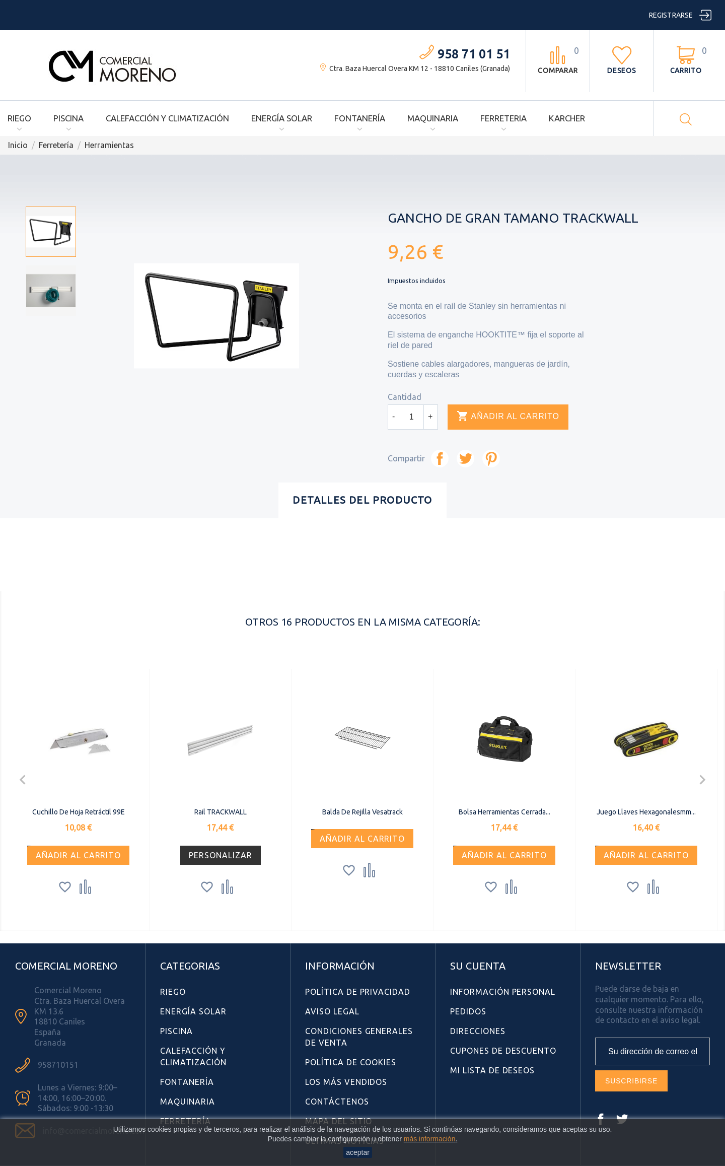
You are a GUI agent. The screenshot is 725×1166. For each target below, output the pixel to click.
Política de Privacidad (357, 991)
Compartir (440, 458)
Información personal (502, 991)
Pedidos (468, 1011)
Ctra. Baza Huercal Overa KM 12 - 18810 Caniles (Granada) (419, 68)
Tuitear (465, 458)
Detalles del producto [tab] (362, 500)
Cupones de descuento (503, 1050)
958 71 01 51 (474, 54)
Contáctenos (337, 1101)
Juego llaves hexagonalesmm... (646, 812)
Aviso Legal (332, 1011)
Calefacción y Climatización (167, 118)
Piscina (68, 118)
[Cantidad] (411, 417)
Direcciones (477, 1031)
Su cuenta (477, 966)
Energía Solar (281, 118)
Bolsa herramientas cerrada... (504, 812)
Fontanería (359, 118)
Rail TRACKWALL (220, 812)
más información (430, 1139)
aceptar (358, 1152)
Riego (19, 118)
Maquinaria (432, 118)
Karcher (567, 118)
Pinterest (491, 458)
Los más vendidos (346, 1081)
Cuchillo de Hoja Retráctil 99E (78, 812)
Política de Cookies (350, 1062)
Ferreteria (503, 118)
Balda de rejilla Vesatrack (362, 812)
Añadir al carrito (508, 416)
